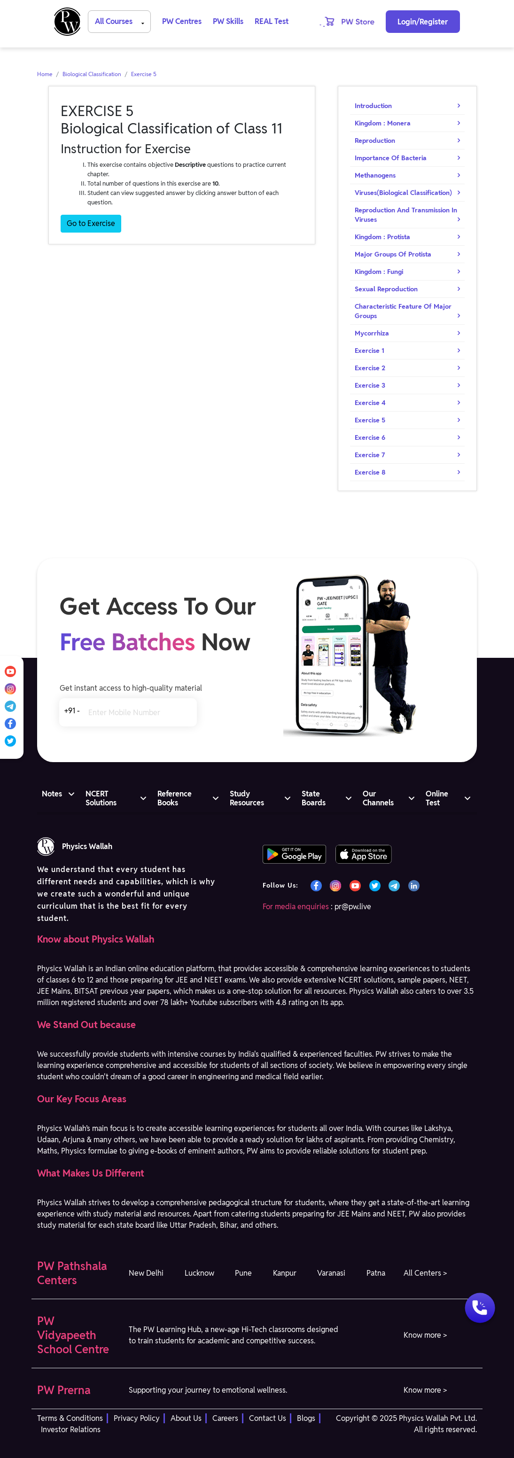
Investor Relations (71, 1430)
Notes (52, 794)
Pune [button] (243, 1273)
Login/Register (422, 22)
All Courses (121, 21)
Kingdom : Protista (382, 237)
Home (45, 74)
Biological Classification (91, 74)
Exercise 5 (143, 74)
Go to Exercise (91, 223)
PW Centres (182, 21)
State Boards (314, 798)
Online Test (437, 798)
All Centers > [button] (425, 1273)
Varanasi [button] (331, 1273)
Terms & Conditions (70, 1418)
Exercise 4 (370, 402)
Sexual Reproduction (386, 289)
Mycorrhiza (372, 333)
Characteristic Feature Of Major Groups (403, 311)
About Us (186, 1418)
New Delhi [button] (146, 1273)
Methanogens (375, 175)
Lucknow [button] (199, 1273)
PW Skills (228, 21)
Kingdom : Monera (383, 123)
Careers (225, 1418)
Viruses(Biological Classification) (403, 192)
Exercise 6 (370, 437)
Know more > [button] (425, 1335)
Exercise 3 (370, 385)
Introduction (373, 105)
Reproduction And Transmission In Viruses (406, 215)
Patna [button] (375, 1273)
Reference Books (174, 798)
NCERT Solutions (101, 798)
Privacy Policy (137, 1418)
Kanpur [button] (284, 1273)
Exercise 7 (370, 455)
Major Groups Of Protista (393, 254)
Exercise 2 (370, 368)
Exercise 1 (369, 350)
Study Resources (247, 798)
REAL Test (271, 21)
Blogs (306, 1418)
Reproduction (375, 140)
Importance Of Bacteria (391, 158)
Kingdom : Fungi (379, 271)
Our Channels (378, 798)
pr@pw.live (353, 907)
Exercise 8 (370, 472)
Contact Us (267, 1418)
